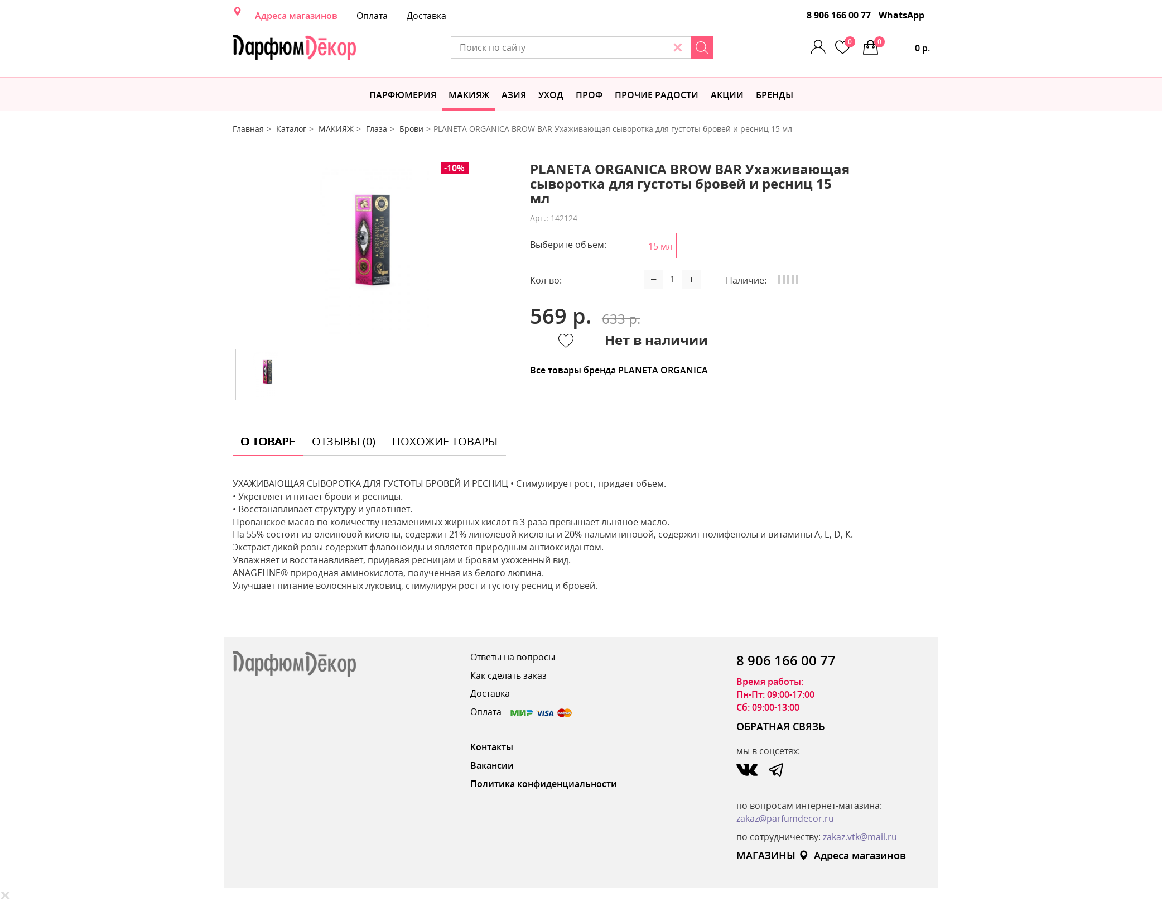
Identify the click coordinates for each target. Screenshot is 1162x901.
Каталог (291, 128)
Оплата (372, 15)
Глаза (376, 128)
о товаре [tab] (268, 441)
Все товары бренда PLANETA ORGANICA (619, 370)
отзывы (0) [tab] (343, 441)
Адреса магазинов (296, 15)
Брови (411, 128)
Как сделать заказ (508, 675)
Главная (248, 128)
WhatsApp (901, 15)
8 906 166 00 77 (839, 15)
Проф (589, 95)
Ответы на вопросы (512, 657)
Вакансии (492, 765)
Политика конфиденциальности (543, 784)
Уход (550, 95)
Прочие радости (656, 95)
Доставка (426, 15)
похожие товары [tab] (445, 441)
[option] (372, 251)
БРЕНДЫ (774, 95)
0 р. (902, 45)
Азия (514, 95)
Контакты (491, 747)
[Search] (702, 47)
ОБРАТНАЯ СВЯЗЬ (780, 726)
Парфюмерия (402, 95)
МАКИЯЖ (469, 95)
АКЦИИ (727, 95)
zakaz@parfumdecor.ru (785, 818)
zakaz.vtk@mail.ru (860, 837)
